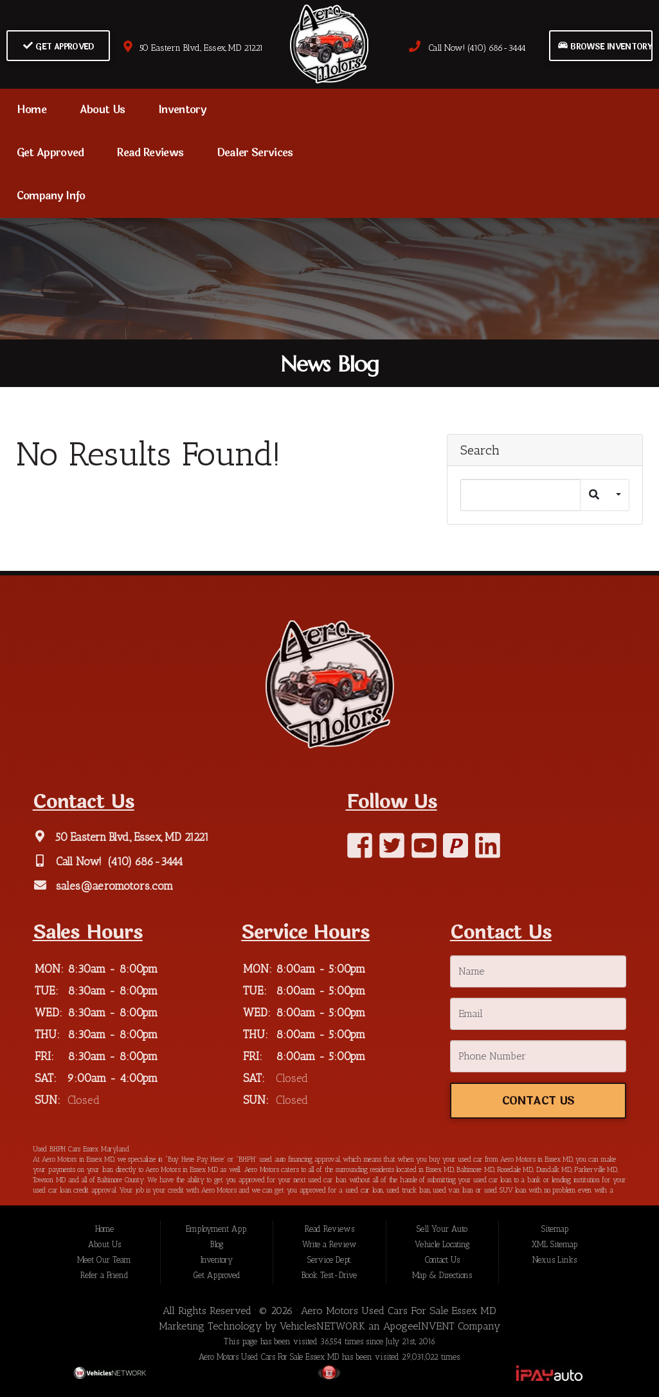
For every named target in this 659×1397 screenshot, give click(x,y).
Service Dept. (329, 1260)
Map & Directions (442, 1275)
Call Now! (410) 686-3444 (467, 47)
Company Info (51, 196)
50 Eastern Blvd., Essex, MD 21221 (193, 47)
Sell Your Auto (442, 1229)
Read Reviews (150, 153)
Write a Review (329, 1244)
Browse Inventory (605, 47)
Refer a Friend (104, 1275)
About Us (102, 110)
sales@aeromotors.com (113, 885)
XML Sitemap (554, 1244)
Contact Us (538, 1101)
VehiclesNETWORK (322, 1326)
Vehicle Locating (442, 1244)
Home (31, 110)
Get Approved (59, 47)
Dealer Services (255, 153)
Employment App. (217, 1229)
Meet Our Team (104, 1260)
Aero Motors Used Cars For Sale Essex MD (398, 1310)
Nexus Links (554, 1260)
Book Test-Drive (329, 1275)
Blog (216, 1244)
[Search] (520, 495)
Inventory (182, 110)
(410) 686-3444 (144, 861)
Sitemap (554, 1229)
